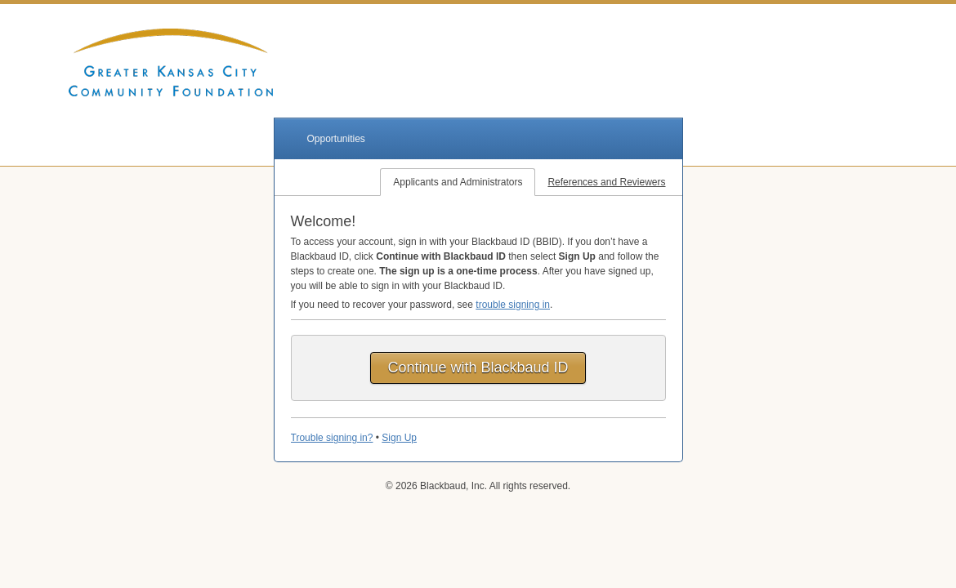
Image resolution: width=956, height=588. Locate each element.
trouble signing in (513, 304)
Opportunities (336, 139)
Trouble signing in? (332, 437)
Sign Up (399, 437)
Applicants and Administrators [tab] (457, 182)
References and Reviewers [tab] (606, 182)
